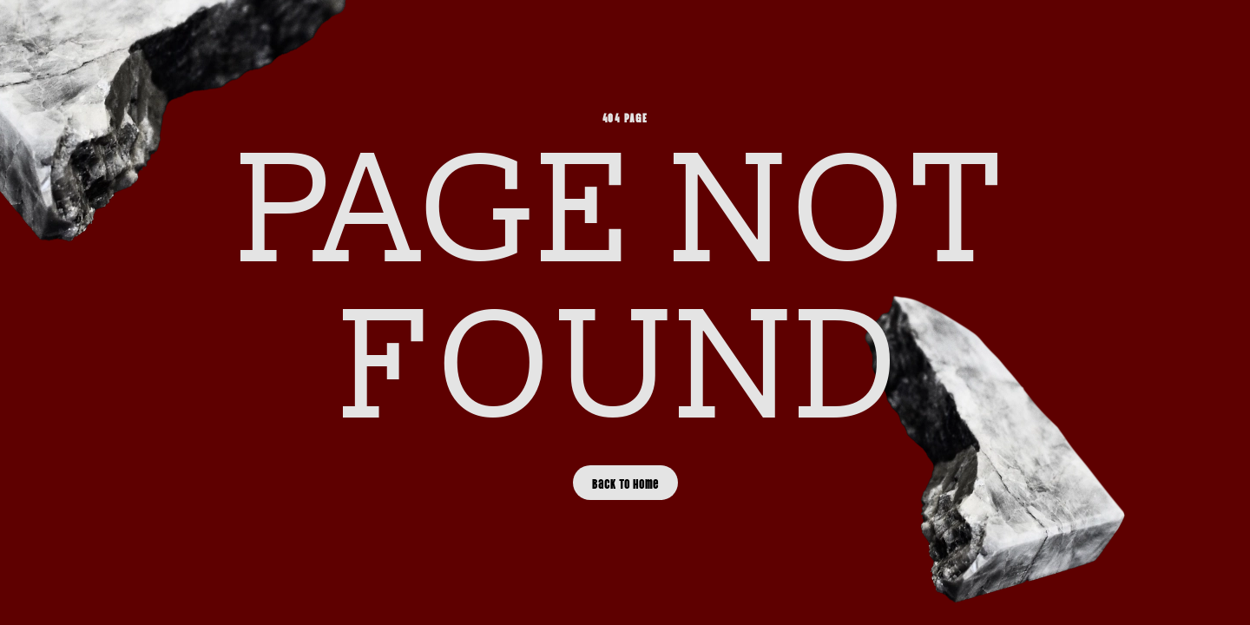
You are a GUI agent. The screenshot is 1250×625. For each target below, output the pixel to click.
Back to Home (625, 482)
